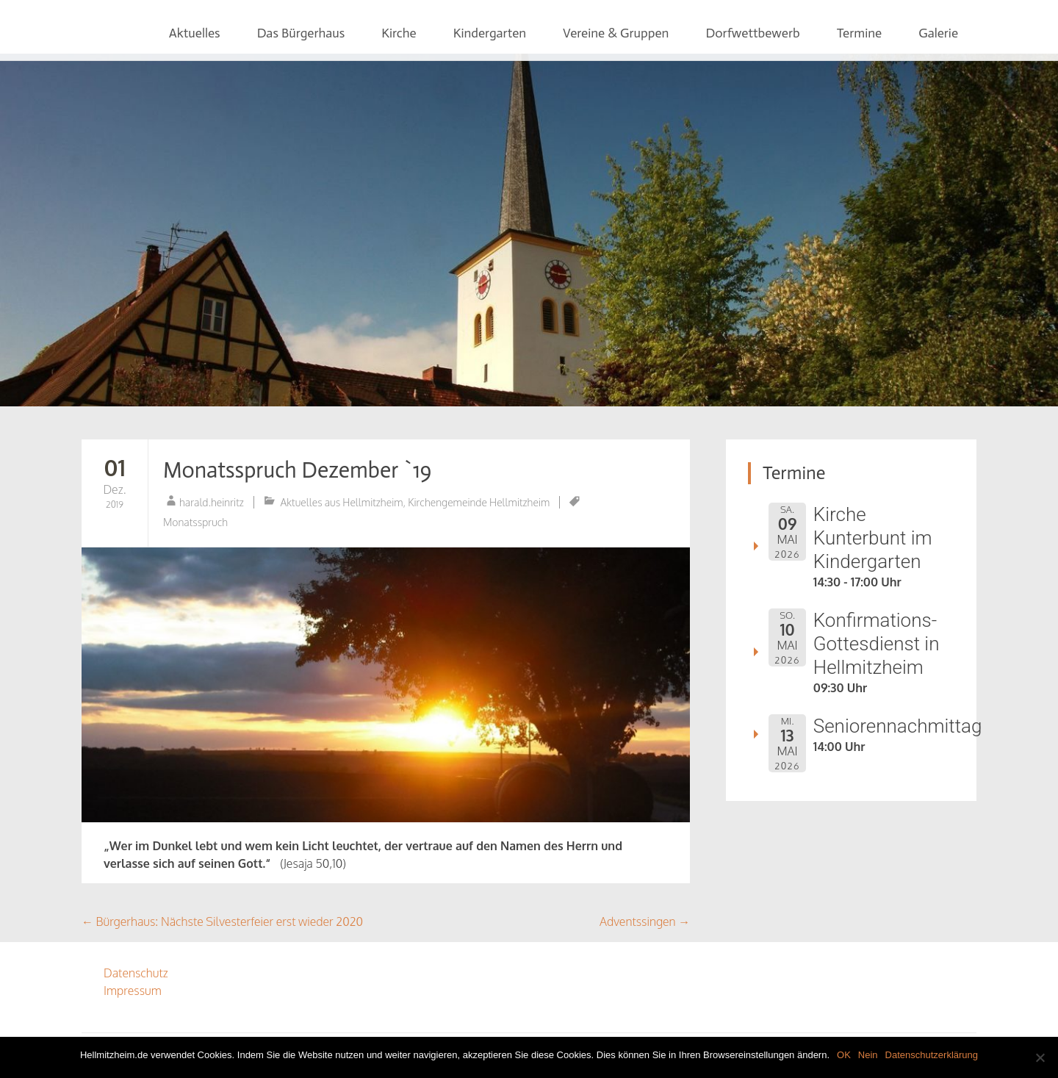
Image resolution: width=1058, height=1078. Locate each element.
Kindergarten (489, 33)
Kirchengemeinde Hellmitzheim (479, 502)
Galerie (938, 33)
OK (844, 1054)
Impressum (133, 990)
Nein (868, 1054)
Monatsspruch (195, 522)
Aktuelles (194, 33)
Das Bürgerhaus (301, 33)
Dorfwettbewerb (752, 33)
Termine (859, 33)
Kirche (398, 33)
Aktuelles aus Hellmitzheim (342, 502)
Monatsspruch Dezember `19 (297, 470)
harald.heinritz (211, 502)
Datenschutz (136, 973)
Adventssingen (645, 921)
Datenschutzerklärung (931, 1054)
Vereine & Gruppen (616, 33)
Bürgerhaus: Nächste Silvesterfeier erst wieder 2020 (222, 921)
